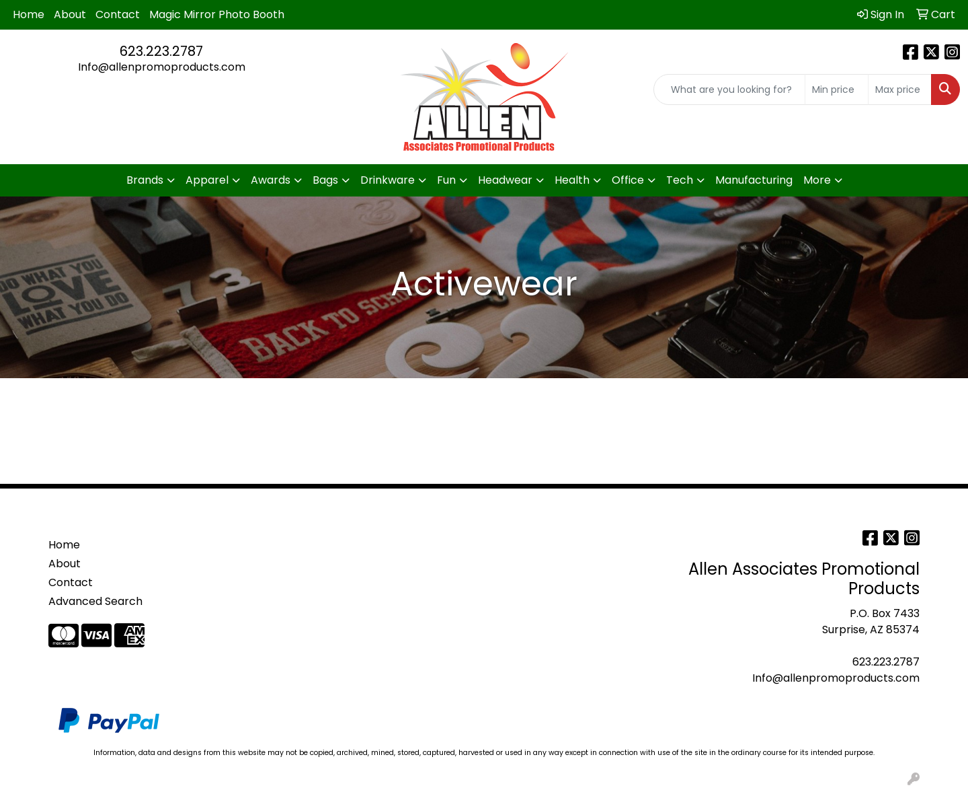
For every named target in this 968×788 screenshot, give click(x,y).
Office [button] (628, 180)
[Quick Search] (729, 89)
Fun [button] (446, 180)
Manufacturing (754, 180)
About (70, 14)
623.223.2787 (161, 51)
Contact (117, 14)
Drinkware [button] (387, 180)
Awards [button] (270, 180)
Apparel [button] (207, 180)
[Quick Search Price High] (900, 89)
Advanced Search (95, 601)
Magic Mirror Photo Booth (216, 14)
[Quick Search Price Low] (837, 89)
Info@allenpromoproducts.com (161, 67)
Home (28, 14)
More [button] (817, 180)
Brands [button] (144, 180)
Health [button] (572, 180)
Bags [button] (325, 180)
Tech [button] (679, 180)
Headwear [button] (505, 180)
